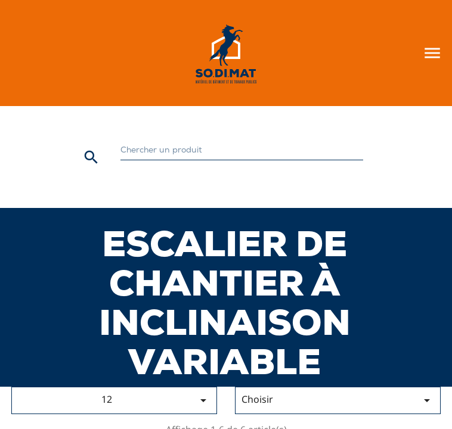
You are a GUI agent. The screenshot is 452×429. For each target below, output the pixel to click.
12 (155, 400)
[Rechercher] (242, 151)
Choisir (338, 400)
